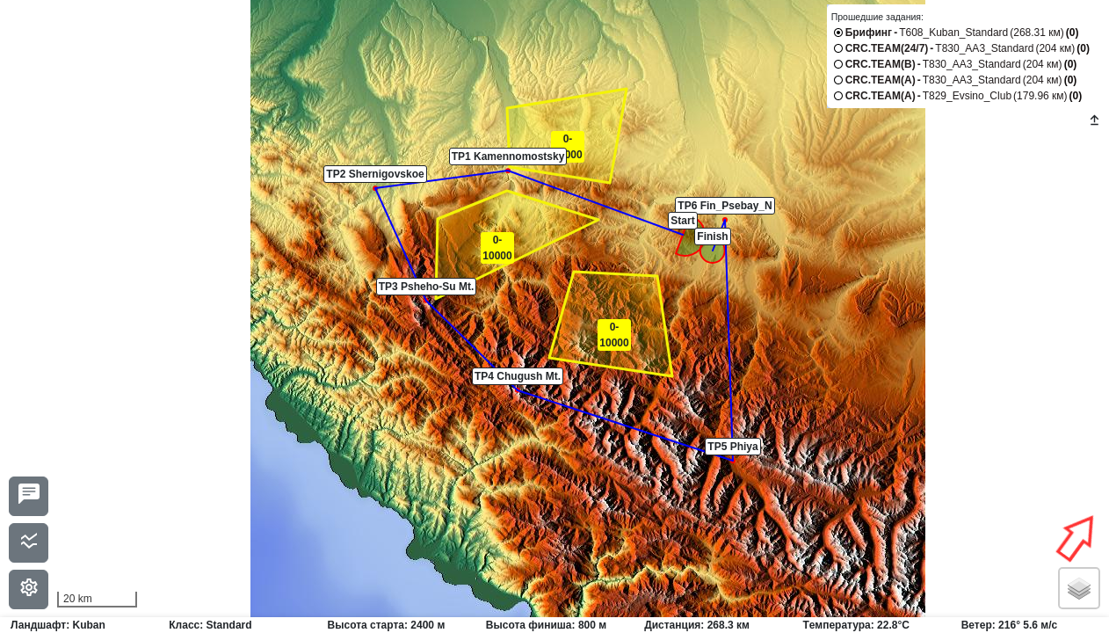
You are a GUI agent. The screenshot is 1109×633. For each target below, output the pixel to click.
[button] (683, 234)
